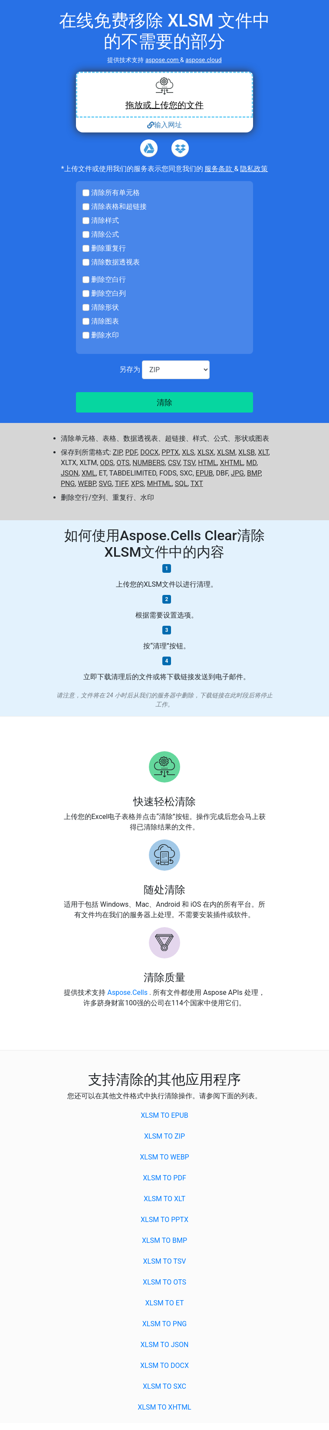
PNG (68, 483)
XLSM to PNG (164, 1324)
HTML (207, 463)
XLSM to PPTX (164, 1219)
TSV (189, 463)
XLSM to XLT (164, 1199)
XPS (137, 483)
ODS (106, 463)
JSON (70, 473)
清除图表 (105, 321)
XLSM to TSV (164, 1261)
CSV (174, 463)
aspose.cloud (203, 59)
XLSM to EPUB (164, 1115)
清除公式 (105, 234)
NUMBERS (148, 463)
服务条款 (219, 169)
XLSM (226, 452)
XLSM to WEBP (164, 1157)
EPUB (204, 473)
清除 (164, 402)
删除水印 (105, 335)
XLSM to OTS (164, 1282)
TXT (197, 483)
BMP (254, 473)
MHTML (159, 483)
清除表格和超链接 (119, 206)
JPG (237, 473)
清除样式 (105, 220)
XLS (188, 452)
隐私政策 (254, 169)
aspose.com (162, 59)
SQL (181, 483)
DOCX (149, 452)
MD (251, 463)
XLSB (246, 452)
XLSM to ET (164, 1303)
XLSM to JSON (165, 1345)
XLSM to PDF (164, 1178)
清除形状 (105, 307)
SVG (105, 483)
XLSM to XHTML (164, 1407)
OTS (122, 463)
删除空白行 (108, 279)
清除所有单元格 (115, 192)
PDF (131, 452)
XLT (263, 452)
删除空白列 (108, 293)
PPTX (170, 452)
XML (89, 473)
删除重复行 (108, 248)
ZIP (117, 452)
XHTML (231, 463)
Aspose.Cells (128, 992)
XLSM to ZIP (164, 1136)
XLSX (205, 452)
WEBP (87, 483)
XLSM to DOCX (164, 1365)
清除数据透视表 (115, 262)
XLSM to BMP (164, 1240)
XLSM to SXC (164, 1386)
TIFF (121, 483)
